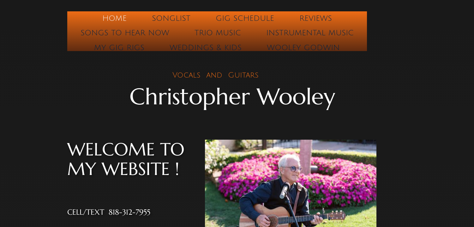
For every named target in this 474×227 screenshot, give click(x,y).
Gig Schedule (245, 18)
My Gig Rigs (119, 48)
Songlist (171, 18)
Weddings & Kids (206, 48)
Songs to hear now (125, 33)
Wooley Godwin (303, 48)
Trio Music (218, 33)
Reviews (315, 18)
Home (114, 18)
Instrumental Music (310, 33)
